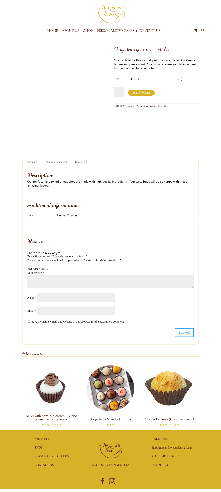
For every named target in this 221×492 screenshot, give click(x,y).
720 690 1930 (160, 465)
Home (52, 31)
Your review (35, 272)
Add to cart (141, 92)
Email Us (159, 439)
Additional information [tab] (56, 161)
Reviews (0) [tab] (81, 161)
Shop (88, 31)
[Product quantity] (119, 92)
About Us (70, 31)
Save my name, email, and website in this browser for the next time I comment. (78, 321)
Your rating (33, 268)
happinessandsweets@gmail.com (172, 447)
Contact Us (149, 31)
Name (31, 297)
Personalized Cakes (115, 31)
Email (31, 310)
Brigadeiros (142, 106)
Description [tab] (31, 161)
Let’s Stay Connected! (110, 465)
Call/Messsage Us (167, 456)
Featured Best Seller (159, 106)
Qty (117, 78)
